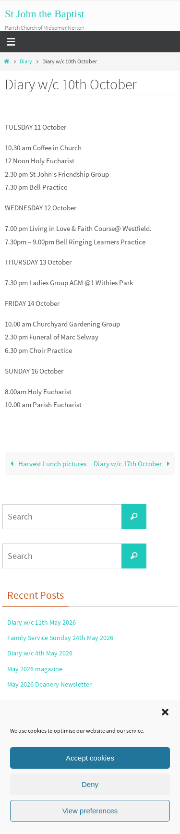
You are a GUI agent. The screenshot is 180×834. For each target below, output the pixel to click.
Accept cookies (90, 758)
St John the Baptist (44, 14)
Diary (26, 61)
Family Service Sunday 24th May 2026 (60, 637)
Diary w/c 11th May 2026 (41, 622)
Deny (90, 784)
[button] (165, 712)
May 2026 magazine (34, 669)
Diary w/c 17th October (133, 463)
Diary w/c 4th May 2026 (39, 653)
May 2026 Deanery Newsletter (49, 684)
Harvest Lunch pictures (46, 463)
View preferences (90, 811)
